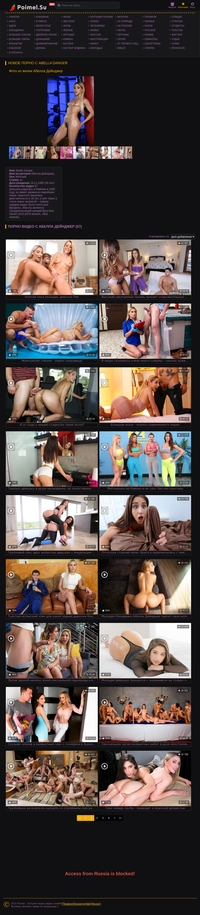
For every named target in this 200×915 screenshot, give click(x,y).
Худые (176, 39)
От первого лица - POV (130, 43)
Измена (68, 39)
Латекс (94, 21)
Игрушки (68, 34)
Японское (178, 48)
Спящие (177, 17)
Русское (150, 30)
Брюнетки (15, 43)
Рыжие (149, 34)
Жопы (67, 25)
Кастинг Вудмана (74, 48)
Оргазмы (123, 34)
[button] (129, 80)
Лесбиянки (97, 25)
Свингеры (151, 39)
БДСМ (12, 25)
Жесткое (69, 21)
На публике (125, 25)
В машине (42, 17)
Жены (67, 17)
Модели (172, 5)
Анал (12, 21)
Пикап (121, 48)
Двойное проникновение (48, 34)
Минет (94, 43)
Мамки (94, 30)
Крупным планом (101, 17)
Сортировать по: (159, 236)
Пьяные (150, 21)
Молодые (96, 48)
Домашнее (43, 39)
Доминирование (47, 43)
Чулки (175, 43)
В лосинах (16, 52)
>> (120, 817)
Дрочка (40, 48)
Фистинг (177, 34)
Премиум (150, 17)
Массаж (95, 34)
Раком (149, 25)
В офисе (41, 21)
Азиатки (14, 17)
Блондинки (16, 30)
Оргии (121, 39)
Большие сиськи (20, 34)
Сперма (150, 48)
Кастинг (68, 43)
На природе (125, 21)
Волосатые (43, 25)
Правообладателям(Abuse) (81, 903)
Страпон (177, 21)
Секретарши (153, 43)
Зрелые (68, 30)
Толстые (177, 30)
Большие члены (19, 39)
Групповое (43, 30)
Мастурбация (99, 39)
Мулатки (123, 17)
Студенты (178, 25)
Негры (122, 30)
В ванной (15, 48)
